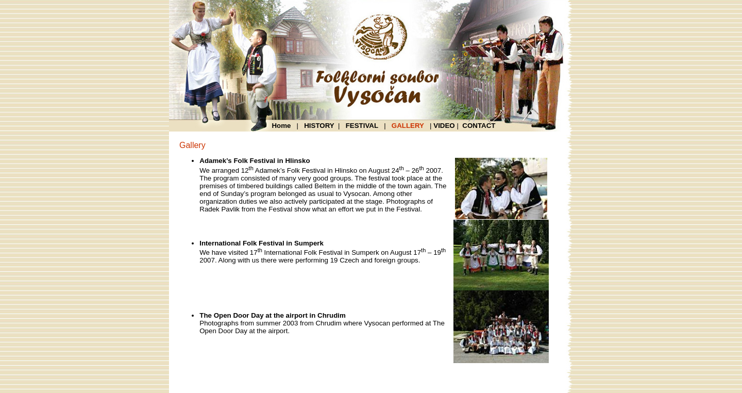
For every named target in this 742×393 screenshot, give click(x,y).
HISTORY (319, 125)
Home (283, 125)
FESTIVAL (362, 125)
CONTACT (478, 125)
